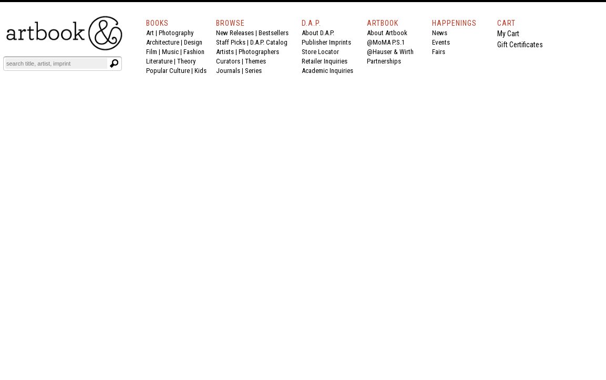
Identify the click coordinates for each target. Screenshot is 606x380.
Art (150, 33)
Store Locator (320, 52)
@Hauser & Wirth (390, 52)
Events (441, 42)
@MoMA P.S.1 (386, 42)
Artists (225, 52)
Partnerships (384, 61)
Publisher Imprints (326, 42)
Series (253, 71)
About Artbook (387, 33)
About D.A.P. (318, 33)
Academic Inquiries (327, 71)
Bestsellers (274, 33)
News (439, 33)
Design (193, 42)
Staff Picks (230, 42)
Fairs (438, 52)
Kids (200, 71)
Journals (228, 71)
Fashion (193, 52)
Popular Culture (168, 71)
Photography (176, 33)
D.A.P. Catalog (268, 42)
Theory (186, 61)
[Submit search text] (114, 63)
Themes (255, 61)
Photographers (259, 52)
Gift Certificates (520, 44)
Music (170, 52)
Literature (159, 61)
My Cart (508, 33)
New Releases (235, 33)
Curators (228, 61)
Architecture (162, 42)
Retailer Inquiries (324, 61)
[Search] (56, 63)
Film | (154, 52)
